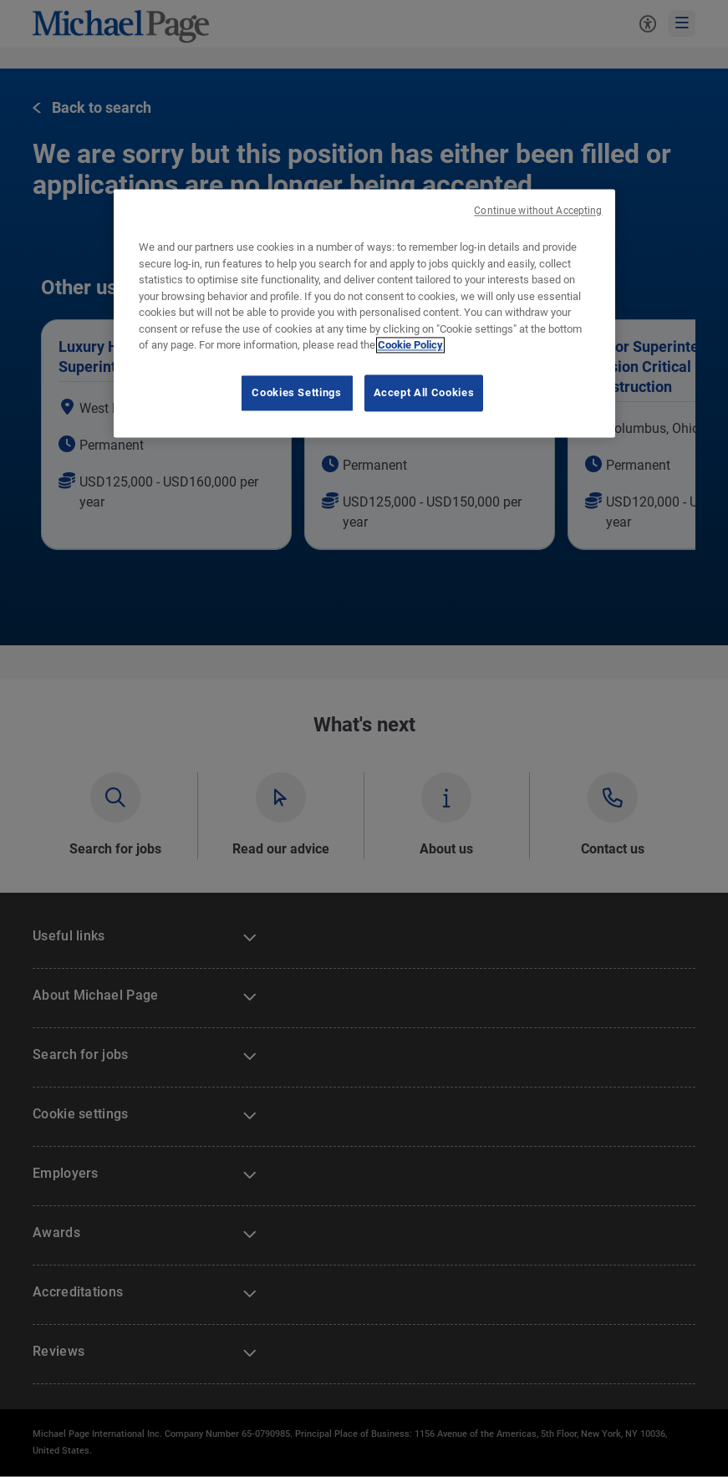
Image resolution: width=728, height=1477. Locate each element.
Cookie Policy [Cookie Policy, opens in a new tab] (410, 345)
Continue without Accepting (538, 210)
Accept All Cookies (424, 392)
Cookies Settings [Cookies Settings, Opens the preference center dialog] (296, 392)
